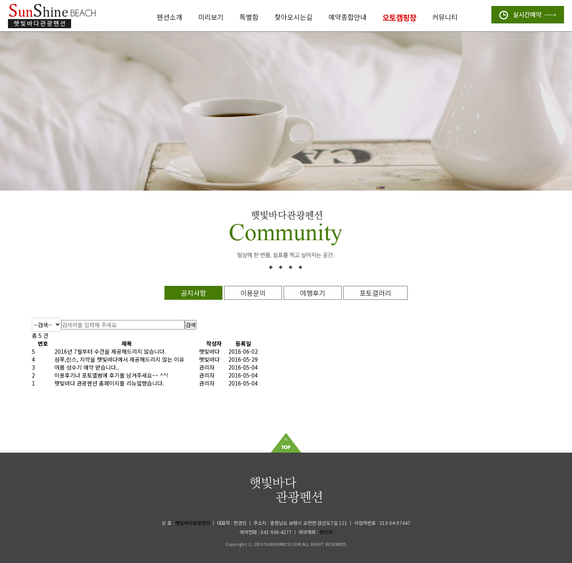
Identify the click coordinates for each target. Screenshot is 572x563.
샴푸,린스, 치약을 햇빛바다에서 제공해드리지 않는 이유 (119, 359)
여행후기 (312, 293)
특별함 (249, 17)
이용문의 (253, 293)
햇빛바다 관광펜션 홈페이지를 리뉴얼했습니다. (109, 383)
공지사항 (193, 293)
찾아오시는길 (293, 17)
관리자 (325, 531)
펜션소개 (169, 17)
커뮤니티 (445, 17)
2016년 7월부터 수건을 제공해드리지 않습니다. (110, 351)
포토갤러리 (375, 293)
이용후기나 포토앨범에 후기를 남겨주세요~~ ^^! (111, 375)
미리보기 (211, 17)
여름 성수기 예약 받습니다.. (86, 367)
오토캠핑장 (399, 17)
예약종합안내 (348, 17)
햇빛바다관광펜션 (192, 522)
